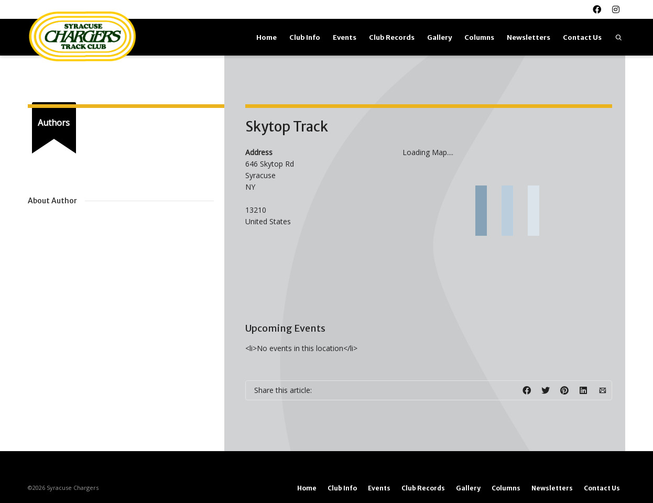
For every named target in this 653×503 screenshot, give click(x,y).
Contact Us (582, 37)
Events (344, 37)
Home (266, 37)
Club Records (392, 37)
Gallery (439, 37)
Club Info (304, 37)
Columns (479, 37)
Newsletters (528, 37)
